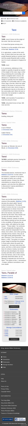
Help (3, 23)
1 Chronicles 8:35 (7, 129)
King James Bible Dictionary (9, 405)
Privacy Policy (5, 389)
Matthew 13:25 (21, 201)
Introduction (12, 18)
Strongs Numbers (19, 21)
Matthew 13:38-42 (7, 277)
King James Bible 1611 (7, 403)
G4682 (6, 333)
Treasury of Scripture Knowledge (10, 413)
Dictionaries (6, 21)
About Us (3, 381)
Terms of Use (5, 386)
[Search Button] (23, 13)
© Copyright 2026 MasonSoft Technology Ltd (14, 423)
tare (6, 296)
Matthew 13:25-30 (7, 174)
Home (3, 18)
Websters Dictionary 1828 (8, 408)
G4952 (6, 335)
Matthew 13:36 (13, 49)
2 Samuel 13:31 (19, 301)
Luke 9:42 (17, 303)
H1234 (6, 330)
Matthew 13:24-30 (7, 275)
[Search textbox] (12, 13)
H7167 (6, 332)
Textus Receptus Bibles (7, 410)
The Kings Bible (5, 400)
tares (6, 298)
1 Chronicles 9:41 (7, 134)
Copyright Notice (5, 391)
